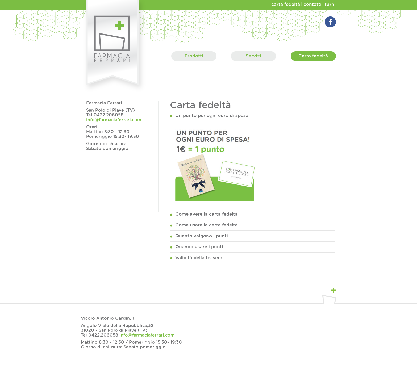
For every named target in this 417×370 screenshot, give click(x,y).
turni (330, 4)
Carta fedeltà (313, 56)
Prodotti (193, 56)
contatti (312, 4)
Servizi (253, 56)
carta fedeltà (285, 4)
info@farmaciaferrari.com (113, 120)
